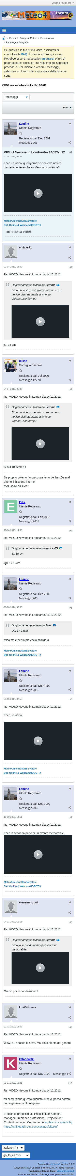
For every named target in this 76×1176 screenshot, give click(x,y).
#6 (71, 699)
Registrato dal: (28, 138)
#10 (70, 1083)
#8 (71, 922)
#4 (71, 530)
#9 (71, 1027)
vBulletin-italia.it (65, 1171)
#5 (71, 607)
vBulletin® (55, 1164)
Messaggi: (25, 142)
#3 (71, 389)
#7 (71, 817)
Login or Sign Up (63, 2)
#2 (71, 267)
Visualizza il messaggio (58, 285)
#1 (71, 152)
